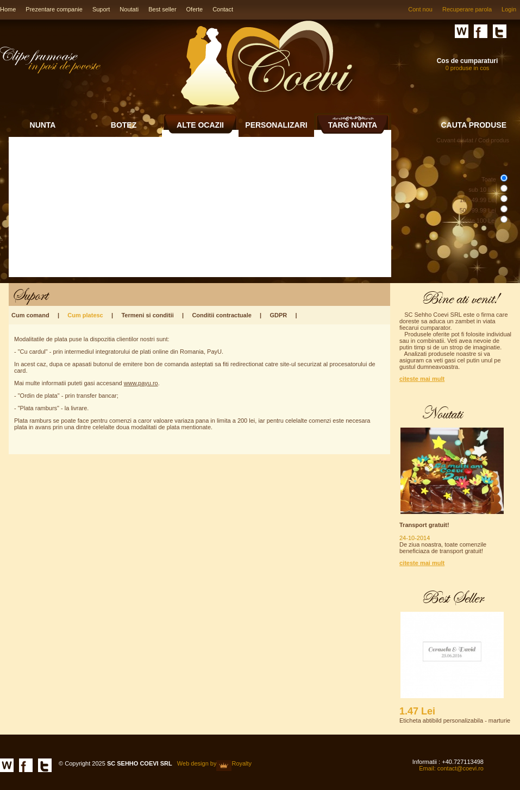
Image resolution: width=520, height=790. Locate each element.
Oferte (194, 9)
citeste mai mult (421, 378)
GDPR (278, 315)
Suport (101, 9)
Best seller (162, 9)
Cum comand (30, 315)
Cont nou (420, 9)
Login (509, 9)
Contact (222, 9)
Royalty (241, 763)
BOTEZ (123, 125)
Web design (193, 763)
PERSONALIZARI (276, 125)
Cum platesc (85, 315)
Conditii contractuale (221, 315)
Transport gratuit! (424, 525)
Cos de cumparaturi (467, 61)
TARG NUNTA (352, 125)
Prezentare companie (54, 9)
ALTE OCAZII (200, 125)
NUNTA (43, 125)
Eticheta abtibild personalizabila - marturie (454, 720)
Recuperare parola (467, 9)
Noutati (129, 9)
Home (8, 9)
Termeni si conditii (147, 315)
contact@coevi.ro (460, 768)
